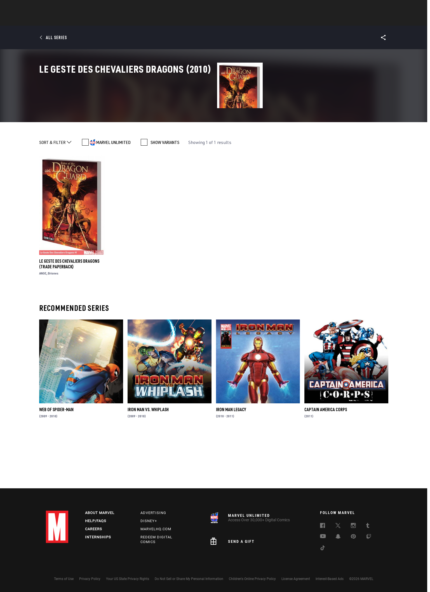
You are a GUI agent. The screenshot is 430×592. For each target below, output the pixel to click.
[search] (374, 7)
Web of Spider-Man (56, 462)
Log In (66, 7)
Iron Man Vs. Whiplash (148, 462)
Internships (98, 537)
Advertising (153, 513)
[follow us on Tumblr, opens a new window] (367, 526)
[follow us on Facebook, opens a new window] (322, 526)
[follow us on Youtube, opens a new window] (323, 536)
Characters (179, 20)
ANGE (42, 325)
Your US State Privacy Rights (127, 579)
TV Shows (251, 20)
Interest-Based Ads (330, 579)
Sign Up (84, 7)
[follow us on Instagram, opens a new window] (353, 526)
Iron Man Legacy (231, 462)
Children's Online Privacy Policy (252, 579)
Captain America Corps (325, 462)
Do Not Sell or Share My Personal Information (189, 579)
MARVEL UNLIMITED (113, 194)
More (296, 20)
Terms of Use (64, 579)
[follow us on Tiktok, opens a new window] (322, 548)
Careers (93, 529)
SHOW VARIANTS (165, 194)
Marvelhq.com (155, 529)
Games (205, 20)
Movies (227, 20)
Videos (276, 20)
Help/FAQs (95, 521)
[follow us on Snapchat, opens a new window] (338, 537)
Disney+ (148, 521)
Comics (151, 20)
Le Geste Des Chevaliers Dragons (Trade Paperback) (69, 316)
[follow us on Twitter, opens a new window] (337, 526)
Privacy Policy (89, 579)
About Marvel (99, 513)
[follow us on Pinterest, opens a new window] (353, 537)
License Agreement (295, 579)
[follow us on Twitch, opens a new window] (368, 537)
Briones (53, 325)
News (130, 20)
